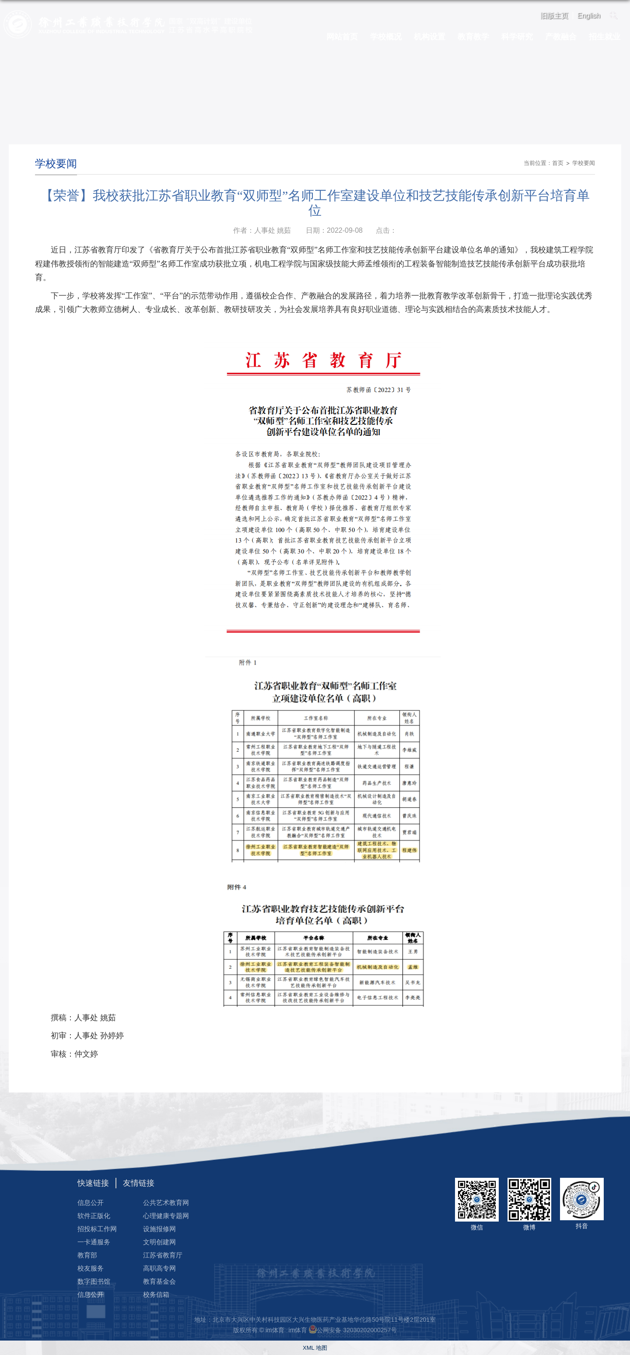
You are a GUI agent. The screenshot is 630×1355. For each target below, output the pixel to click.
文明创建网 (159, 1242)
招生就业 (604, 36)
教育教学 (473, 36)
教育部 (87, 1255)
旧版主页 (554, 15)
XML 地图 (315, 1347)
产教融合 (561, 36)
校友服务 (90, 1268)
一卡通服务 (93, 1242)
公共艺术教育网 (166, 1202)
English (589, 15)
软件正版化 (93, 1215)
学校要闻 (583, 163)
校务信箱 (156, 1294)
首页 (558, 163)
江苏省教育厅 (162, 1255)
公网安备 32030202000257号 (357, 1330)
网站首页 (342, 36)
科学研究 (517, 36)
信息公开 (90, 1202)
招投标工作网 (97, 1228)
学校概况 (386, 36)
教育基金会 (159, 1281)
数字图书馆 (93, 1281)
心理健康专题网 (166, 1215)
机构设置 (429, 36)
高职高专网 (159, 1268)
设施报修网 (159, 1228)
